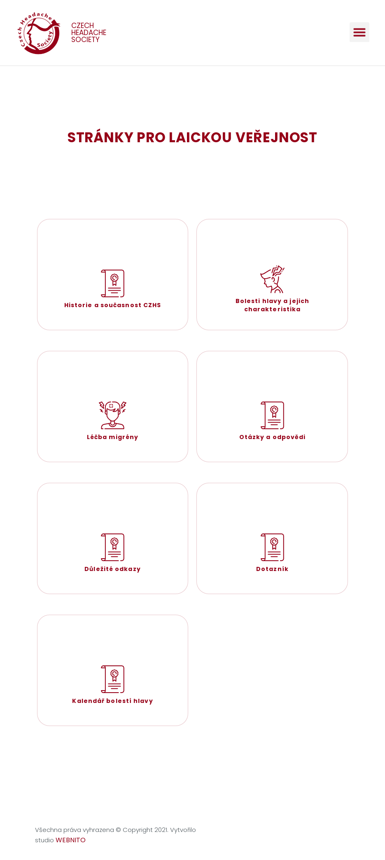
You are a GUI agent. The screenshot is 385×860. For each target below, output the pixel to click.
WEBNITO (71, 840)
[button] (359, 28)
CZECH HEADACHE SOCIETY (88, 33)
